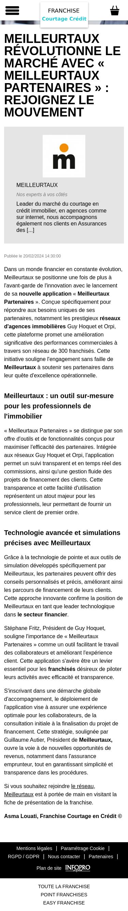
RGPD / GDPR (24, 856)
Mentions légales (34, 848)
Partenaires (101, 856)
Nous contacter (64, 856)
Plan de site (49, 868)
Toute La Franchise (64, 886)
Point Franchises (64, 894)
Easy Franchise (64, 903)
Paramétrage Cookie (82, 848)
